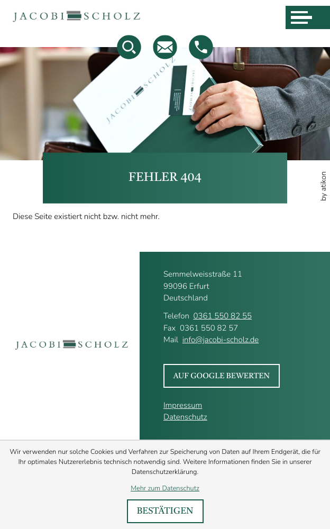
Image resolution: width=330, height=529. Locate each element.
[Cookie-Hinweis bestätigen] (165, 511)
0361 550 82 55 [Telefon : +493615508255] (222, 316)
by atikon (323, 186)
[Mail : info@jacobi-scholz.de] (165, 47)
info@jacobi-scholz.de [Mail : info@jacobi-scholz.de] (220, 340)
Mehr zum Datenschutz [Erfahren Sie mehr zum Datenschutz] (165, 488)
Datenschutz (185, 417)
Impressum (182, 405)
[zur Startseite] (77, 17)
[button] (201, 47)
